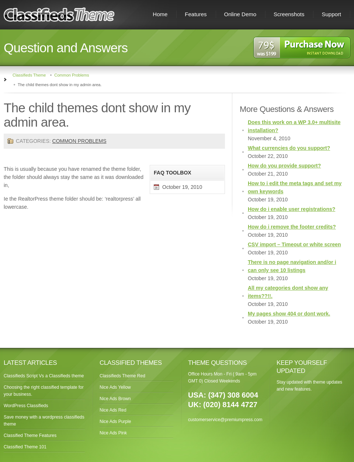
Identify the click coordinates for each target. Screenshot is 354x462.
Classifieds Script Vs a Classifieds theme (44, 375)
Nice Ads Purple (115, 421)
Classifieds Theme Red (122, 375)
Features (195, 14)
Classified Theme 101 (25, 446)
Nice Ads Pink (113, 432)
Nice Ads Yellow (115, 387)
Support (331, 14)
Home (160, 14)
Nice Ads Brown (115, 398)
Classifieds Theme (29, 75)
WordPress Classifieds (26, 405)
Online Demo (240, 14)
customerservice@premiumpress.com (225, 419)
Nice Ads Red (113, 410)
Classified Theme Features (30, 435)
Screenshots (289, 14)
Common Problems (71, 75)
